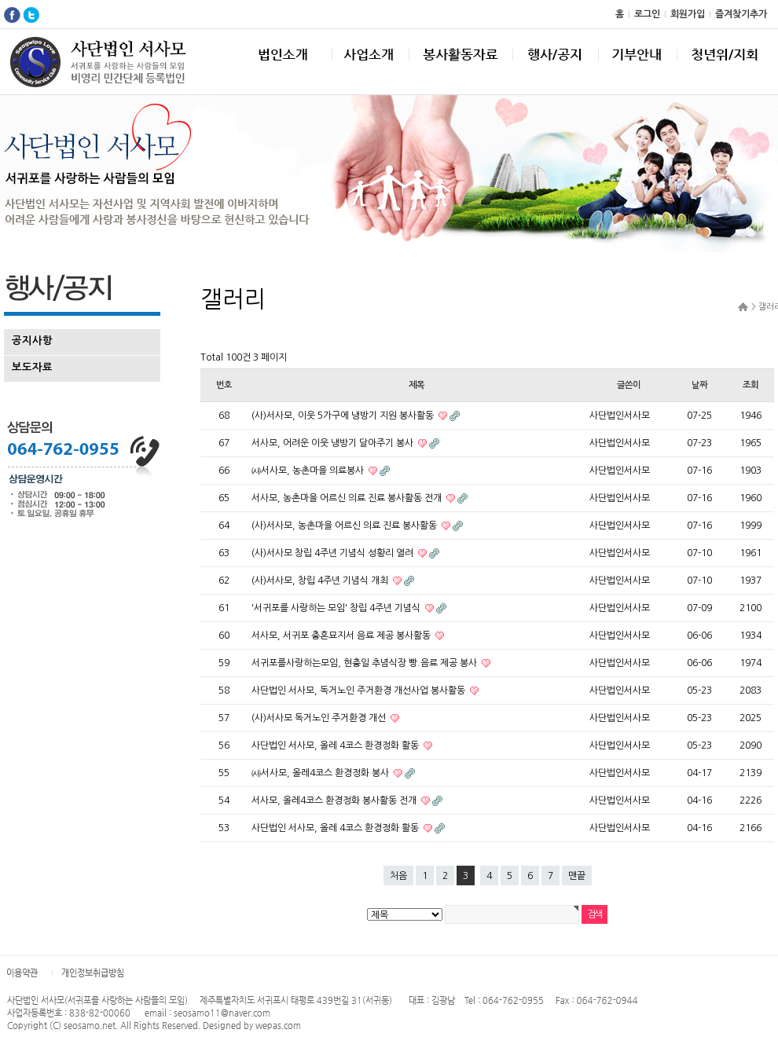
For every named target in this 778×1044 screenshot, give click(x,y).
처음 (398, 876)
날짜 (699, 385)
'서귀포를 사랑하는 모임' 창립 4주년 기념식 (337, 608)
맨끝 (576, 876)
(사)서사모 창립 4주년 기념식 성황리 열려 (333, 553)
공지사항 (32, 340)
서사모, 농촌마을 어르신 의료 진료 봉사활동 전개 (347, 498)
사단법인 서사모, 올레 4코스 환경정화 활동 (336, 745)
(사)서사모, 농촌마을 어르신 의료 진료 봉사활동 (345, 525)
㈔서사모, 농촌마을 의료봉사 (308, 470)
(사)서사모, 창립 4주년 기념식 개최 (321, 580)
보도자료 (32, 367)
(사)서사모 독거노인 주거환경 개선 (319, 718)
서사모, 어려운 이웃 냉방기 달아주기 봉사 (333, 443)
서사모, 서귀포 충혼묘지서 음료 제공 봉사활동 (342, 635)
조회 (750, 385)
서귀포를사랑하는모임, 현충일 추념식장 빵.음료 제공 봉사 (365, 663)
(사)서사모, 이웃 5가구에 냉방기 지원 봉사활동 (343, 415)
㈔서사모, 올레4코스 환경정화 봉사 (321, 773)
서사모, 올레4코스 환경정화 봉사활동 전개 (335, 800)
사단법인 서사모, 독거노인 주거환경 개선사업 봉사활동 (359, 690)
